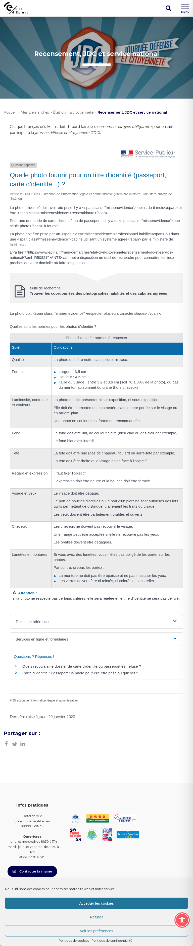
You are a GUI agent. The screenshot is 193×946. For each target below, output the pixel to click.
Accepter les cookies (96, 903)
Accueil (10, 112)
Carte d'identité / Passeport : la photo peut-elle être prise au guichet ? (80, 673)
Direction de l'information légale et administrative (45, 700)
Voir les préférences (96, 931)
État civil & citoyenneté (73, 112)
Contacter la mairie (32, 871)
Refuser (96, 917)
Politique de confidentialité (111, 940)
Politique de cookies (74, 940)
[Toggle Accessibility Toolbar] (182, 920)
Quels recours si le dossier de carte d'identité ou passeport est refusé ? (81, 666)
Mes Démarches (35, 112)
